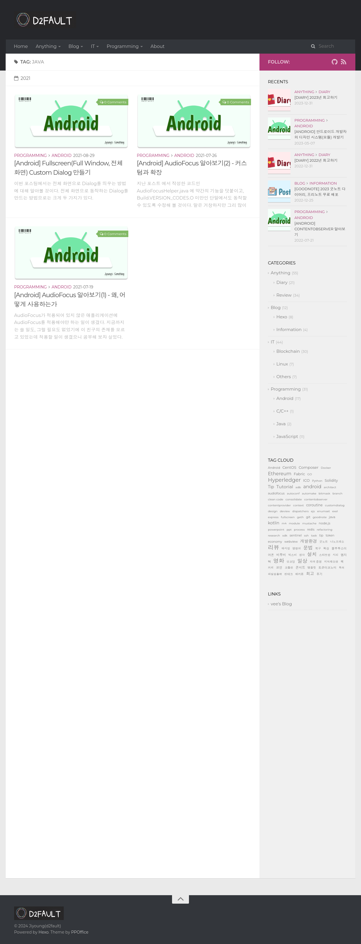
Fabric (299, 474)
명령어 (296, 548)
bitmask (324, 493)
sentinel (296, 535)
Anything (46, 46)
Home (21, 46)
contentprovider (279, 505)
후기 (319, 574)
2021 (22, 78)
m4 (284, 523)
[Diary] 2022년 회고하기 (316, 160)
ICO (306, 480)
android (312, 486)
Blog (74, 46)
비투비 (281, 555)
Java (281, 423)
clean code (275, 499)
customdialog (334, 505)
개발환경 (308, 541)
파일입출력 (275, 574)
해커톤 (299, 574)
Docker (326, 468)
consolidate (293, 499)
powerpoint (276, 529)
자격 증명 (316, 562)
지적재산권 (331, 562)
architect (330, 487)
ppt (289, 529)
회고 (310, 573)
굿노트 (323, 542)
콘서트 (300, 568)
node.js (324, 523)
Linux (282, 364)
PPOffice (79, 932)
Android (62, 155)
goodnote (320, 517)
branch (337, 493)
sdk (284, 535)
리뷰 (273, 547)
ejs (313, 511)
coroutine (314, 505)
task (314, 535)
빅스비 (292, 555)
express (273, 517)
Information (323, 183)
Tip (271, 486)
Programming (123, 46)
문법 (308, 548)
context (298, 505)
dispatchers (300, 511)
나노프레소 (337, 542)
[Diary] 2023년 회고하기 (316, 97)
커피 (271, 568)
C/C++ (282, 411)
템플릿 (311, 568)
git (308, 517)
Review (284, 295)
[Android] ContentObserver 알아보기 (319, 229)
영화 (278, 560)
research (274, 535)
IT (93, 46)
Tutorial (284, 486)
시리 (335, 555)
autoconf (293, 493)
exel (335, 511)
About (158, 46)
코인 (279, 568)
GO (309, 474)
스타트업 (324, 555)
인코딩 (291, 562)
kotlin (273, 522)
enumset (323, 511)
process (299, 529)
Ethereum (279, 473)
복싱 (326, 548)
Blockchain (288, 351)
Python (317, 481)
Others (283, 376)
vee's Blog (281, 603)
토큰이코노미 (327, 568)
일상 (302, 561)
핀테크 (288, 574)
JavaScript (287, 436)
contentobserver (315, 499)
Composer (308, 467)
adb (298, 487)
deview (285, 511)
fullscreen (288, 517)
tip (321, 535)
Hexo (281, 316)
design (273, 511)
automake (309, 493)
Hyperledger (284, 480)
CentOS (289, 467)
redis (310, 529)
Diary (324, 91)
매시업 (285, 548)
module (294, 523)
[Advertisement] (132, 388)
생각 (302, 555)
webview (291, 542)
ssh (306, 535)
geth (300, 517)
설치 (312, 554)
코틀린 (289, 568)
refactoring (324, 529)
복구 (318, 548)
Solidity (331, 480)
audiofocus (276, 493)
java (332, 517)
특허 (341, 568)
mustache (309, 523)
